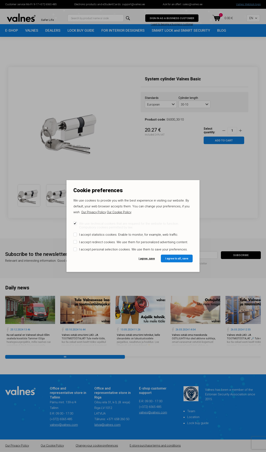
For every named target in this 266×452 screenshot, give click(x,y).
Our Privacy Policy (93, 212)
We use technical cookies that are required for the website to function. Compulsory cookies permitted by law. (129, 225)
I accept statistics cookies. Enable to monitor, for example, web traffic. (128, 235)
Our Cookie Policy (119, 212)
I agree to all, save (176, 258)
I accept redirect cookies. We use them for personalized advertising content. (133, 242)
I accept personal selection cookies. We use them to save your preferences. (133, 249)
